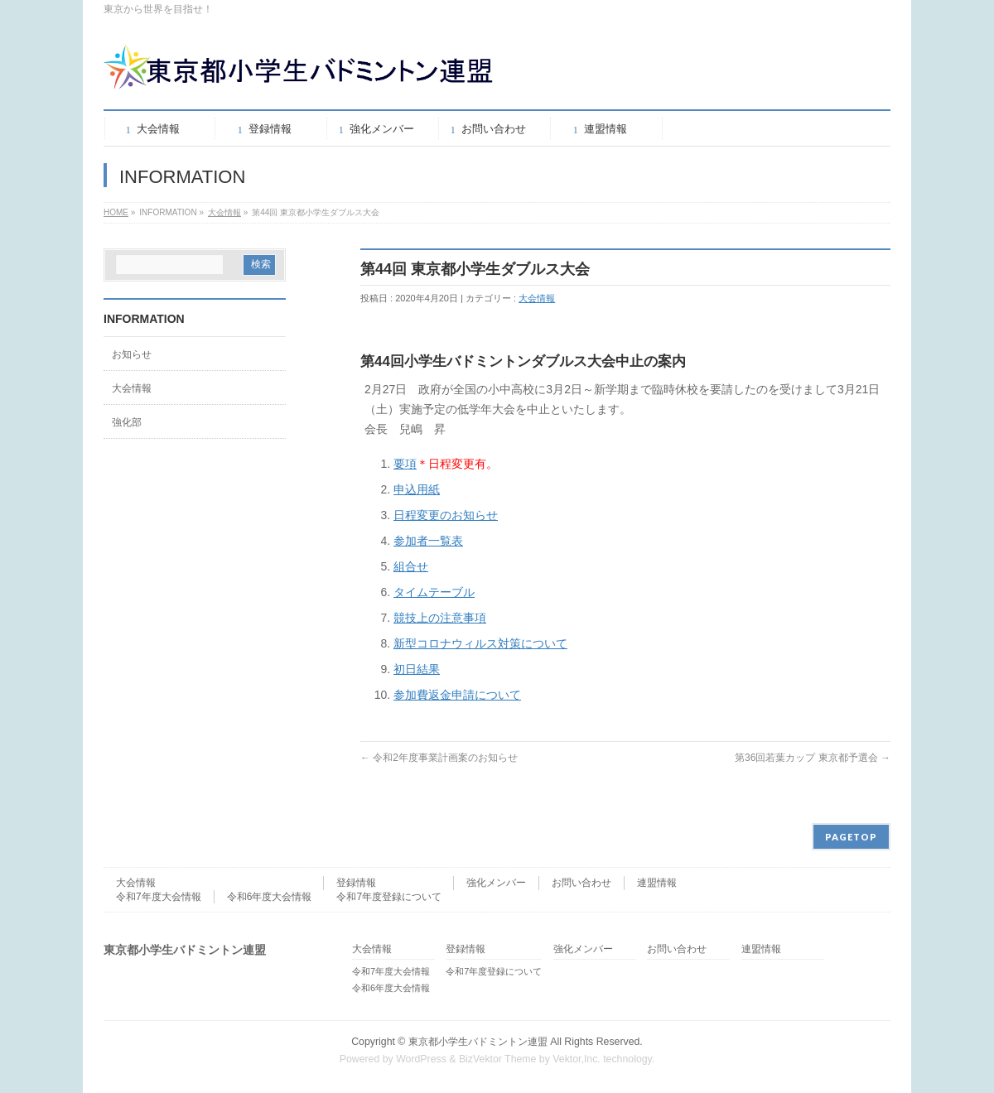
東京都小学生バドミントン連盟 (478, 1041)
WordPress (421, 1059)
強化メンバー (496, 882)
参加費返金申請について (457, 694)
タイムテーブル (434, 592)
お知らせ (132, 354)
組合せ (410, 566)
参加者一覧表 (428, 540)
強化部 (127, 422)
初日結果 (416, 669)
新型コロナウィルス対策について (480, 643)
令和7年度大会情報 (158, 897)
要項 (405, 463)
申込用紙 (416, 489)
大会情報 (224, 212)
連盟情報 (657, 882)
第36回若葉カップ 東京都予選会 (812, 757)
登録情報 (356, 882)
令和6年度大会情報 (269, 897)
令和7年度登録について (389, 897)
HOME (116, 212)
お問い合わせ (581, 882)
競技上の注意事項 (439, 617)
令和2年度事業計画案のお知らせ (439, 757)
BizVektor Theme (498, 1059)
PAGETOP (851, 836)
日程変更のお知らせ (445, 515)
